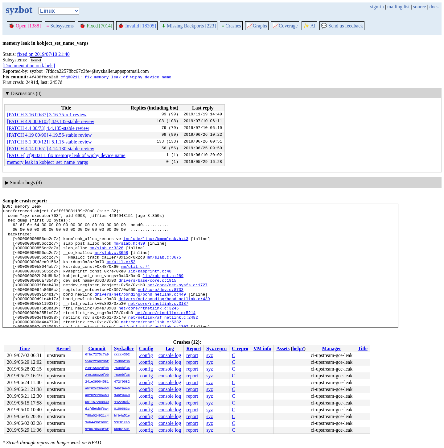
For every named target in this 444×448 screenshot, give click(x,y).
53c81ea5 (122, 423)
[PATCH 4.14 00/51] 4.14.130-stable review (50, 148)
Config (146, 348)
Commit (96, 348)
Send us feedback (342, 25)
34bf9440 (122, 389)
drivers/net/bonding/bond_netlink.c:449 (140, 312)
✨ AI (309, 25)
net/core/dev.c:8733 (160, 307)
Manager (331, 348)
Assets (283, 348)
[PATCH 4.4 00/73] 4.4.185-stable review (48, 128)
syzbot (19, 9)
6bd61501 (122, 429)
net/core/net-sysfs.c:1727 (177, 301)
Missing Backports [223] (189, 25)
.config (146, 355)
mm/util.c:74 (135, 279)
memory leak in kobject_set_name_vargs (47, 162)
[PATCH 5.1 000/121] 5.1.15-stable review (49, 141)
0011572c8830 (97, 402)
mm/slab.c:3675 (164, 268)
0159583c (122, 409)
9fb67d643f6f (97, 429)
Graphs (257, 25)
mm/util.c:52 (120, 273)
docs (434, 6)
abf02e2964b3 (97, 389)
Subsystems (60, 25)
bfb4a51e (122, 416)
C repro (240, 348)
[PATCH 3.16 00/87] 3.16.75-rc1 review (47, 114)
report (192, 355)
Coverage (285, 25)
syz (209, 355)
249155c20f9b (97, 368)
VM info (262, 348)
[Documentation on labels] (28, 65)
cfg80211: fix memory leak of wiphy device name (115, 77)
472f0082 (122, 382)
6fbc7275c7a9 (97, 355)
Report (193, 348)
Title (363, 348)
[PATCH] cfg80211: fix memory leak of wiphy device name (66, 155)
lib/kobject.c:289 (162, 290)
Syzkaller (124, 348)
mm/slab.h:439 (129, 251)
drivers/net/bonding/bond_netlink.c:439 (164, 318)
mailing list (398, 6)
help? (298, 348)
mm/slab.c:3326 (106, 257)
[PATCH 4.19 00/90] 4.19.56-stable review (49, 135)
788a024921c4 (97, 416)
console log (169, 355)
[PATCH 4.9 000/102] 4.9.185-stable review (50, 121)
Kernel (63, 348)
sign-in (377, 6)
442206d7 (122, 402)
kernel (36, 60)
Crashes (231, 25)
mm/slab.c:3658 (111, 262)
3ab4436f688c (97, 423)
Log (170, 348)
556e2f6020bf (97, 361)
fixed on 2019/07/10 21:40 (43, 54)
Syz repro (216, 348)
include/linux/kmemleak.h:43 (155, 246)
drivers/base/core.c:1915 (147, 296)
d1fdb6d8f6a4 (97, 409)
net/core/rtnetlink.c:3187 (158, 323)
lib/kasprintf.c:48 (149, 285)
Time (24, 348)
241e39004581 (97, 382)
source (419, 6)
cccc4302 (122, 355)
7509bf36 (122, 361)
